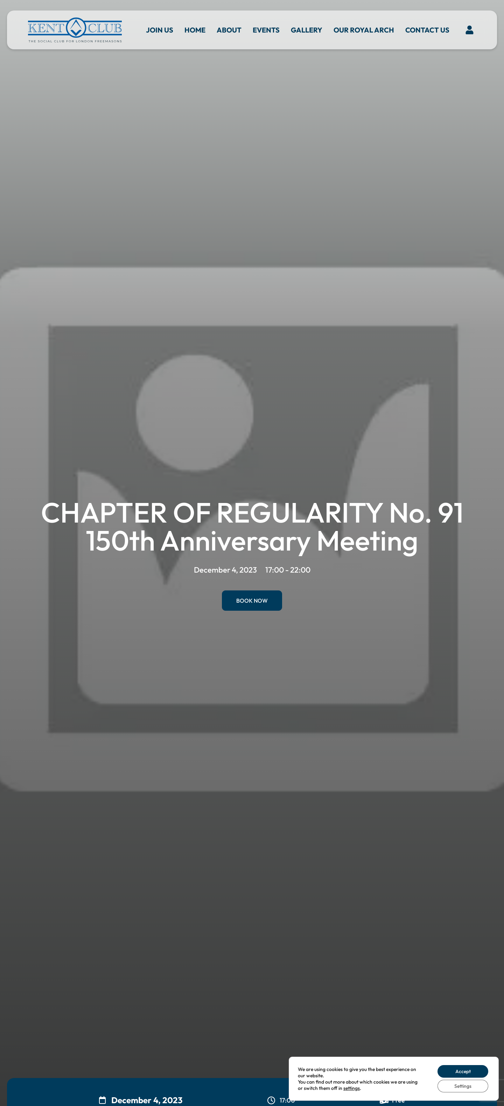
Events (266, 30)
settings (351, 1088)
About (229, 30)
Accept (462, 1071)
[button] (469, 30)
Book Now (252, 600)
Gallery (306, 30)
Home (194, 30)
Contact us (427, 30)
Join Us (159, 30)
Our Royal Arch (364, 30)
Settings (462, 1086)
